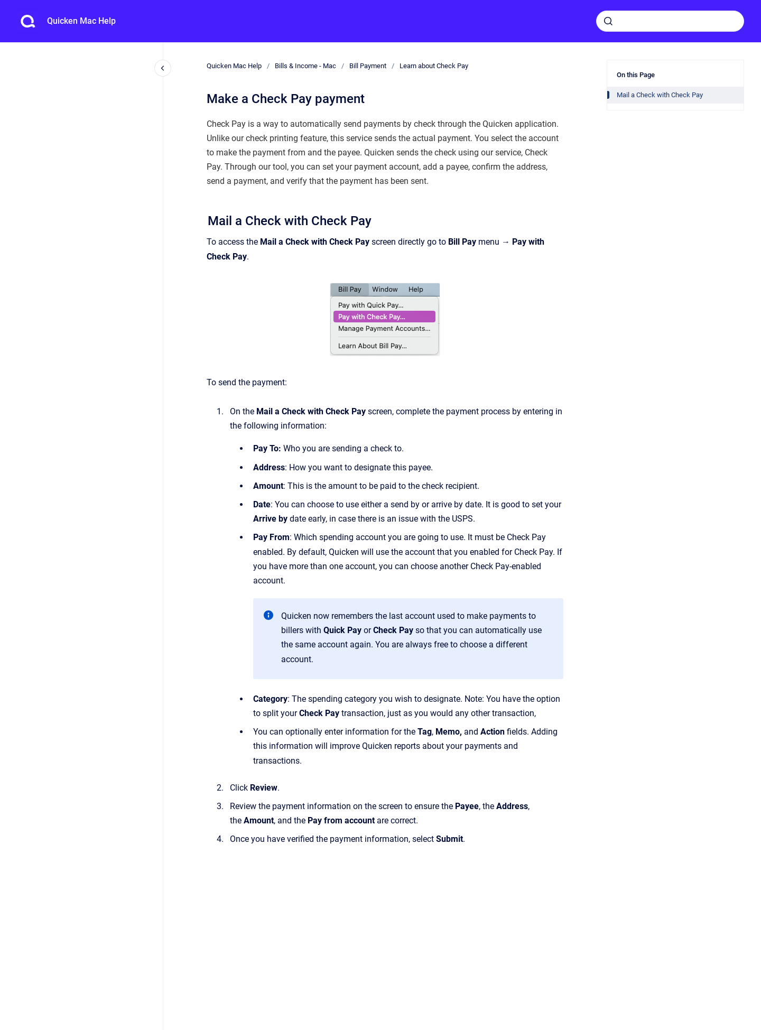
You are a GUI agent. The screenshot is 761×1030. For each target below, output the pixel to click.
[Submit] (608, 21)
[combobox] (670, 21)
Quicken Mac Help (81, 21)
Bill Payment (367, 66)
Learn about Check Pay (434, 66)
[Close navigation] (162, 68)
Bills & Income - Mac (305, 66)
